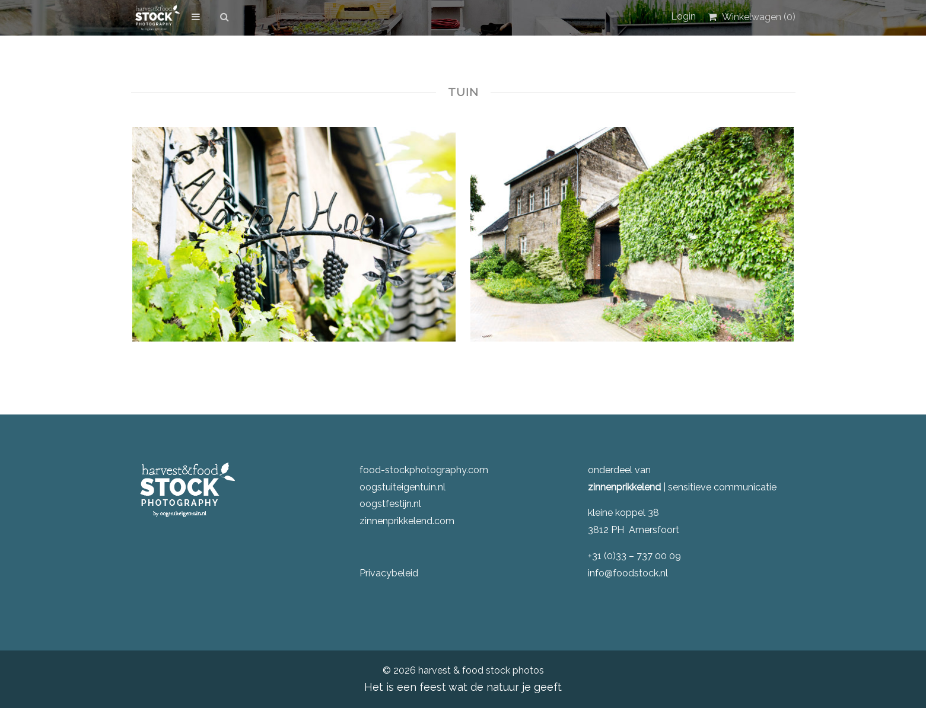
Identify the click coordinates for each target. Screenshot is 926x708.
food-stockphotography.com (423, 470)
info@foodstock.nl (628, 573)
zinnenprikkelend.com (406, 521)
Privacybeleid (388, 573)
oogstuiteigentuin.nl (402, 487)
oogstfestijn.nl (390, 503)
